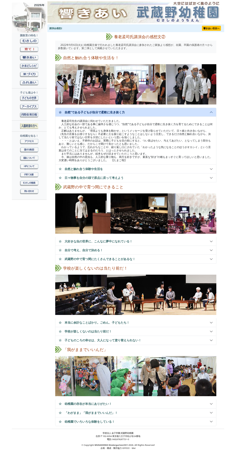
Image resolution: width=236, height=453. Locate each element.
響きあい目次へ (211, 28)
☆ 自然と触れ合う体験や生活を (81, 169)
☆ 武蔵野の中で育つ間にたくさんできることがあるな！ (97, 259)
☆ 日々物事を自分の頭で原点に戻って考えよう (91, 178)
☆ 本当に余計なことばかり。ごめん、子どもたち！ (94, 322)
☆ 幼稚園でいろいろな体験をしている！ (87, 422)
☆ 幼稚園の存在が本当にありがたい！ (85, 404)
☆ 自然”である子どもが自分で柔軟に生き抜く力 (92, 112)
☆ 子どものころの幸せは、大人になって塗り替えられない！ (100, 340)
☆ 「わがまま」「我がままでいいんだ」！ (88, 413)
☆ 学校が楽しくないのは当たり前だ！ (85, 331)
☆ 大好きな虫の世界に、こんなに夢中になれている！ (95, 241)
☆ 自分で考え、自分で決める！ (81, 250)
